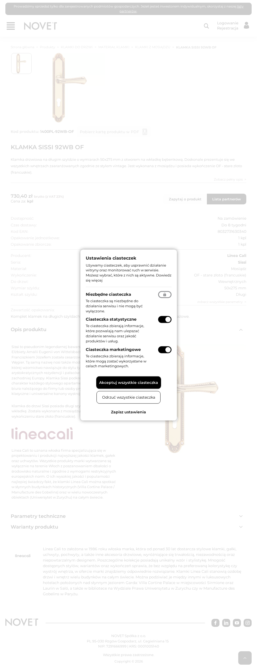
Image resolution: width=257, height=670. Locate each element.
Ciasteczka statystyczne (111, 319)
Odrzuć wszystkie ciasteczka (128, 397)
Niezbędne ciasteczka (108, 294)
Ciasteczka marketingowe (113, 349)
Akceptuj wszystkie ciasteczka (128, 382)
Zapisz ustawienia (128, 412)
